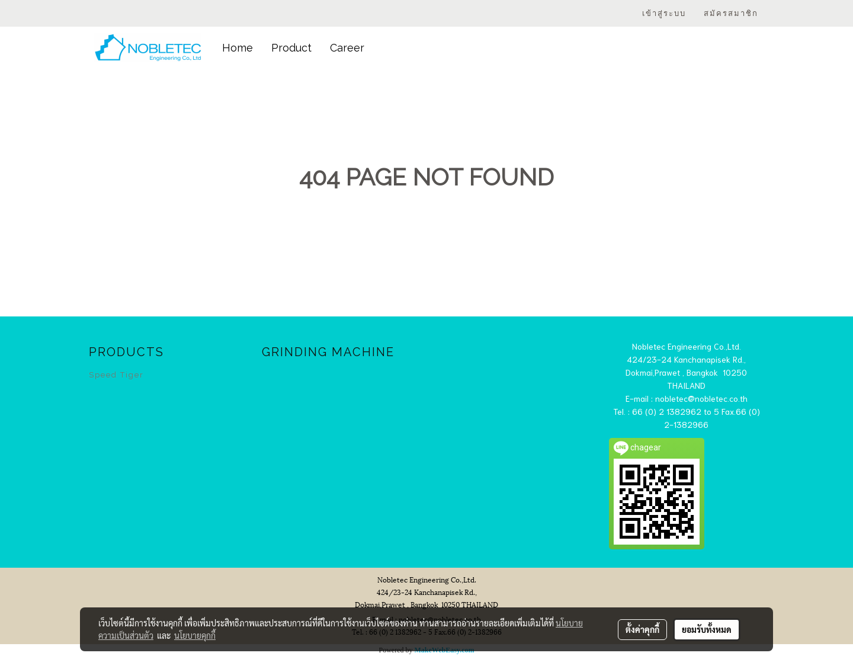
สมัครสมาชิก (731, 13)
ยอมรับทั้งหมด (707, 629)
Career (347, 47)
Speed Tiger (116, 374)
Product (291, 47)
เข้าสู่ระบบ (664, 13)
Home (237, 47)
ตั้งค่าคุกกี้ (642, 629)
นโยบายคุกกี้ (195, 635)
